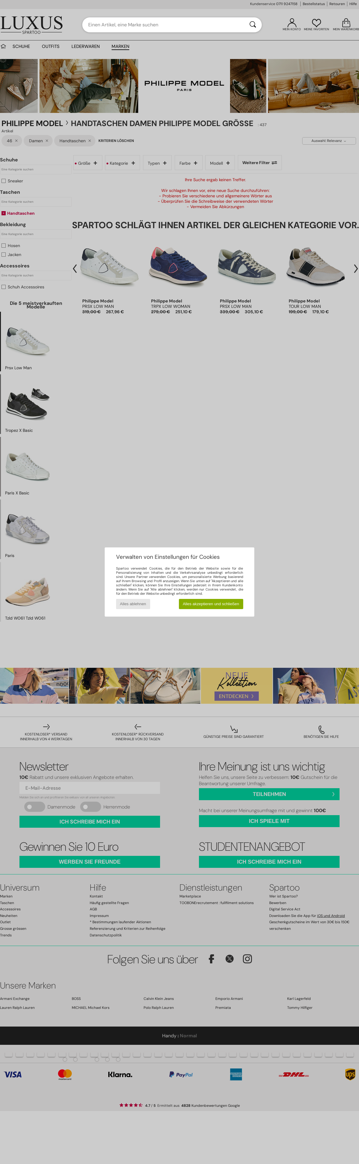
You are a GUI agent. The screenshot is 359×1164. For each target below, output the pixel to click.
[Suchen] (253, 24)
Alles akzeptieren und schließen (211, 604)
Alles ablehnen (133, 604)
